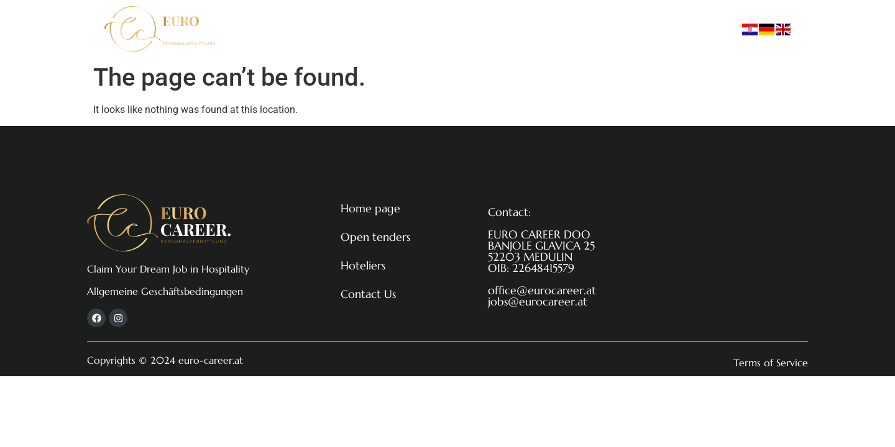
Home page (318, 29)
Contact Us (546, 29)
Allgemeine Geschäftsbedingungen (165, 291)
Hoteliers (477, 29)
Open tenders (401, 29)
